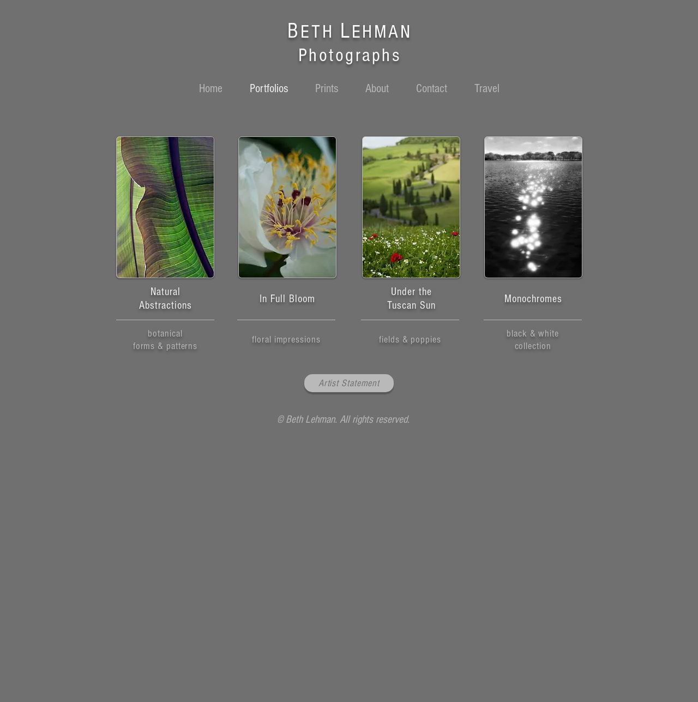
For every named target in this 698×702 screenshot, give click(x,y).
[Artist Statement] (349, 383)
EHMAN (382, 32)
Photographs (349, 55)
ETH (320, 32)
